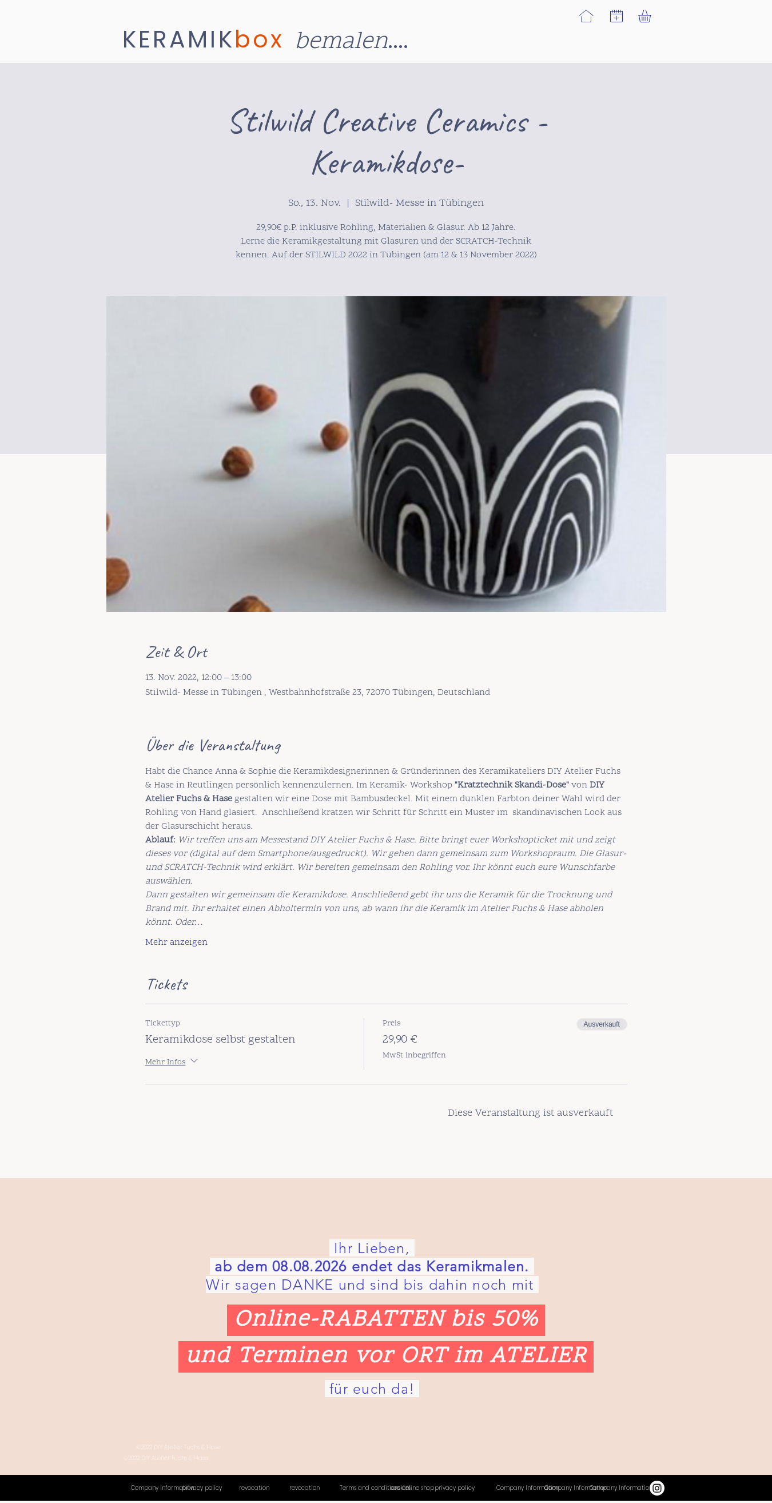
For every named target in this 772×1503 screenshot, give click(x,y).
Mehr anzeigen (176, 942)
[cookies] (410, 1488)
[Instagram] (657, 1488)
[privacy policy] (202, 1488)
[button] (616, 16)
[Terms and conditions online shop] (387, 1488)
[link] (652, 16)
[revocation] (264, 1488)
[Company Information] (162, 1488)
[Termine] (575, 1488)
